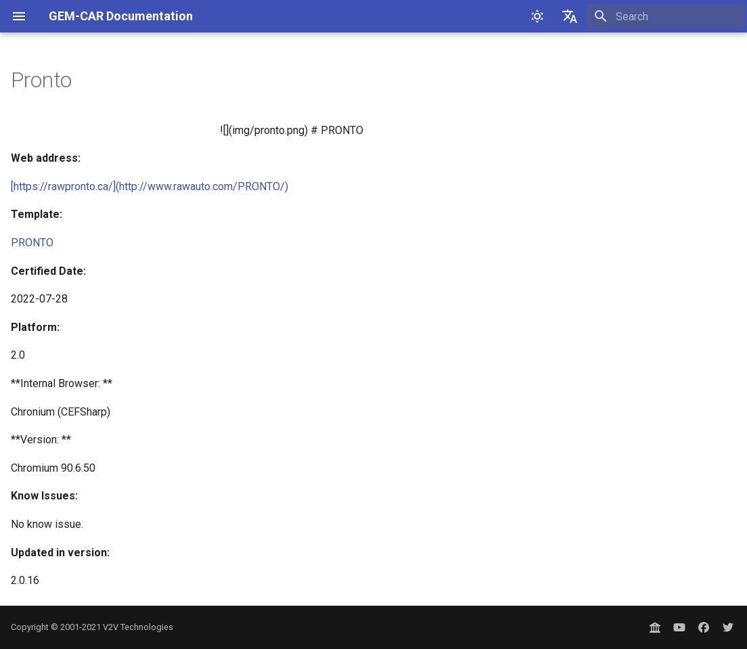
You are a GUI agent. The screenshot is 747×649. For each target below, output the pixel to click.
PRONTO (32, 242)
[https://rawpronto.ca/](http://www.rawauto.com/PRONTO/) (149, 186)
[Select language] (569, 16)
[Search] (665, 16)
